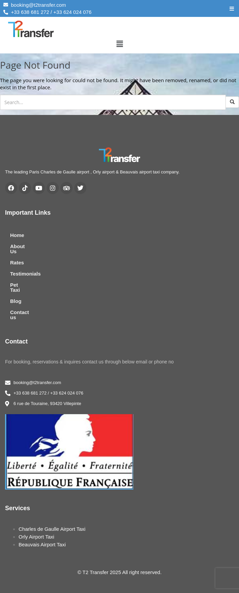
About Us (21, 246)
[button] (119, 43)
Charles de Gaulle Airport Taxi (52, 514)
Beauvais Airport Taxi (42, 529)
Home (17, 235)
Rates (17, 257)
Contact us (23, 302)
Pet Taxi (19, 280)
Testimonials (25, 268)
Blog (15, 291)
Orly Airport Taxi (36, 521)
